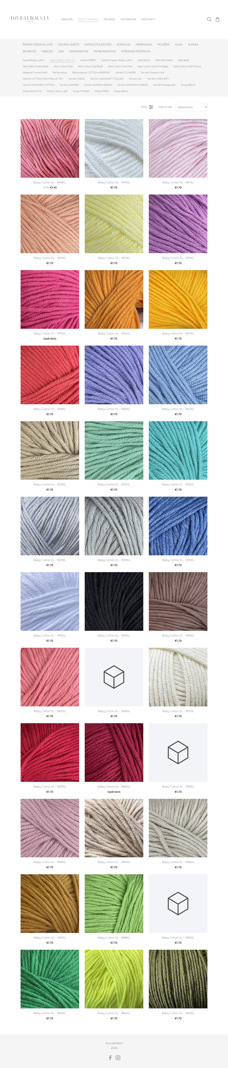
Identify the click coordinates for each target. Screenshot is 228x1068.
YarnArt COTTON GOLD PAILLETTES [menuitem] (43, 78)
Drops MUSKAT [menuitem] (81, 91)
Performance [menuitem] (60, 72)
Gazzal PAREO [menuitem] (88, 60)
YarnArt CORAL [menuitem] (76, 78)
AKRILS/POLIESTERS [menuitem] (98, 44)
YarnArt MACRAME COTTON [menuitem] (38, 84)
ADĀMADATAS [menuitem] (78, 51)
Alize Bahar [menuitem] (144, 60)
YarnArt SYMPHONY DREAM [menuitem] (132, 84)
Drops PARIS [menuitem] (102, 91)
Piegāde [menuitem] (109, 19)
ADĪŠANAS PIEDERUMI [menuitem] (135, 51)
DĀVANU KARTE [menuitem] (68, 44)
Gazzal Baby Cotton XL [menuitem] (62, 60)
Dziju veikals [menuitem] (88, 19)
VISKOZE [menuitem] (47, 51)
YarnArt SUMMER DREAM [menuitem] (98, 84)
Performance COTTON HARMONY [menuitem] (91, 72)
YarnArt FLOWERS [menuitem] (125, 72)
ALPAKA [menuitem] (193, 44)
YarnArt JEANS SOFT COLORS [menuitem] (106, 78)
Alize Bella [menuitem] (183, 60)
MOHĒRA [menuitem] (163, 44)
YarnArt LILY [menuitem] (135, 78)
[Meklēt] (209, 19)
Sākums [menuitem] (67, 19)
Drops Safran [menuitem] (121, 91)
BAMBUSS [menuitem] (29, 51)
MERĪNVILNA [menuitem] (144, 44)
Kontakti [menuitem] (148, 19)
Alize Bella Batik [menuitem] (164, 60)
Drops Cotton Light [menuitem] (57, 91)
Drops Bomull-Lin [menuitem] (32, 91)
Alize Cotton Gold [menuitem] (63, 66)
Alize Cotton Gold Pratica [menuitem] (187, 66)
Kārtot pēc (165, 107)
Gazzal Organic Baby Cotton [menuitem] (117, 60)
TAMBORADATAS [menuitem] (104, 51)
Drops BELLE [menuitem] (188, 84)
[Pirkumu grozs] (217, 19)
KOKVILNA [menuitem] (123, 44)
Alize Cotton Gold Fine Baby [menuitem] (153, 66)
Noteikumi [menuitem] (128, 19)
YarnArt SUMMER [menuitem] (69, 84)
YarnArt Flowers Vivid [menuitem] (152, 72)
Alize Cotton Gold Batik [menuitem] (90, 66)
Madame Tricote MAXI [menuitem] (35, 72)
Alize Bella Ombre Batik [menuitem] (36, 66)
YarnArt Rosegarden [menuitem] (164, 84)
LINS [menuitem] (61, 51)
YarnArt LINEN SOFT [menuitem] (158, 78)
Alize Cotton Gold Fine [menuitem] (120, 66)
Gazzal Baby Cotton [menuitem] (34, 60)
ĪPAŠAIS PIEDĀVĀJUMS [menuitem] (38, 44)
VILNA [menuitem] (179, 44)
